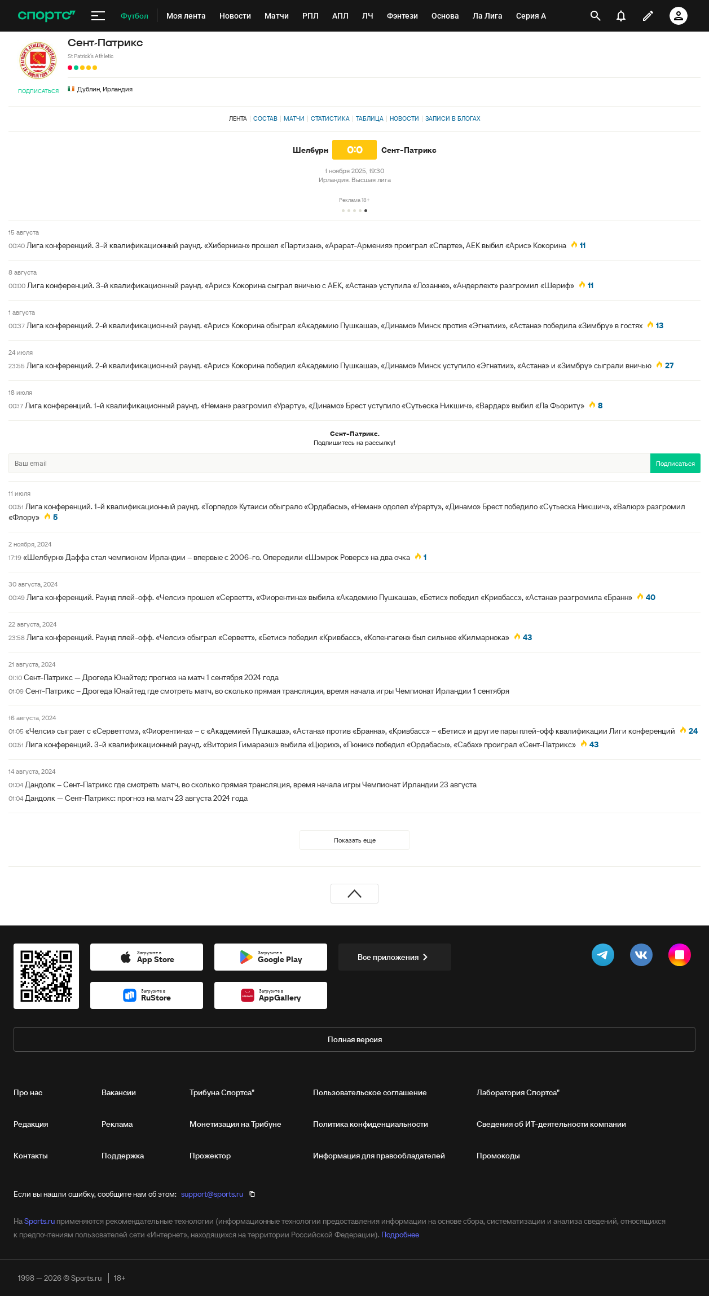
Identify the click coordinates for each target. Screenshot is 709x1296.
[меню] (98, 16)
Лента (238, 118)
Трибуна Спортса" (222, 1092)
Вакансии (119, 1092)
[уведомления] (621, 15)
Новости (404, 118)
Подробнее (400, 1234)
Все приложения (395, 957)
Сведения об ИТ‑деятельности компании (551, 1124)
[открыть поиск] (595, 15)
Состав (265, 118)
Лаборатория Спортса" (518, 1092)
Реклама (117, 1124)
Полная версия (355, 1039)
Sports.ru (39, 1221)
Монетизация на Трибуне (235, 1124)
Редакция (31, 1124)
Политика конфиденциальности (370, 1124)
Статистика (330, 118)
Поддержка (123, 1155)
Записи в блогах (452, 118)
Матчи (294, 118)
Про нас (28, 1092)
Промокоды (498, 1155)
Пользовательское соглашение (370, 1092)
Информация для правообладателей (379, 1155)
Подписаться (38, 91)
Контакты (31, 1155)
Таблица (370, 118)
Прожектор (210, 1155)
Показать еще (355, 840)
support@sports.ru (212, 1194)
